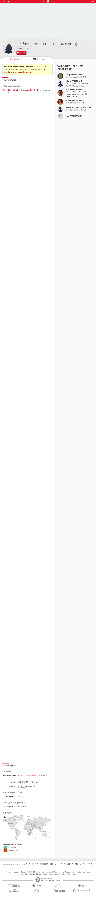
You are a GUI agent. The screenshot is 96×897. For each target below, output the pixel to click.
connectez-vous (35, 69)
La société (50, 872)
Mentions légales (41, 874)
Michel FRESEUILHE (74, 81)
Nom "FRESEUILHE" (74, 116)
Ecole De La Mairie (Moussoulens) (18, 90)
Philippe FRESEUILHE (74, 75)
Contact (23, 872)
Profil (16, 59)
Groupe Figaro (53, 874)
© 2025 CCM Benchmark (67, 874)
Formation (42, 872)
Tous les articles (59, 872)
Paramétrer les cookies (28, 874)
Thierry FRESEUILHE (74, 89)
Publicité (34, 872)
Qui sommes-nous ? (12, 872)
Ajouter (22, 53)
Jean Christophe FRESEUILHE (78, 108)
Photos (40, 59)
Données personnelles (82, 872)
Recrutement (69, 872)
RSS (28, 872)
